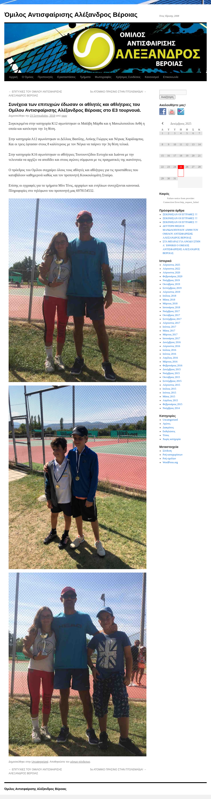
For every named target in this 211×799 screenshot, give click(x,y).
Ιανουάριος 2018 (171, 307)
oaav (64, 115)
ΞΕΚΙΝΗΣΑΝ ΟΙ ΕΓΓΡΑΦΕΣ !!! (180, 214)
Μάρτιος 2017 (170, 334)
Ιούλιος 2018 (169, 295)
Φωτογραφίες (103, 77)
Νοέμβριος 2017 (171, 311)
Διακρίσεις (168, 427)
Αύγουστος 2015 (171, 384)
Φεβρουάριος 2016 (172, 365)
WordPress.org (170, 462)
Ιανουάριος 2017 (171, 338)
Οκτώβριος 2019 (171, 284)
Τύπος (166, 435)
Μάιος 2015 (169, 396)
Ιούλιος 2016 (169, 349)
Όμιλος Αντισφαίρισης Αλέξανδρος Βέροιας (71, 14)
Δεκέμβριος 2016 (172, 342)
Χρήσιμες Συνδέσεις (128, 77)
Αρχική (13, 77)
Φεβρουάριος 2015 (172, 404)
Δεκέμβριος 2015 (172, 369)
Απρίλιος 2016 (170, 357)
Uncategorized (39, 761)
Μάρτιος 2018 (170, 303)
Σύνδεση (167, 450)
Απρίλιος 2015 (170, 400)
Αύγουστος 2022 (171, 268)
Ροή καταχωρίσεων (173, 454)
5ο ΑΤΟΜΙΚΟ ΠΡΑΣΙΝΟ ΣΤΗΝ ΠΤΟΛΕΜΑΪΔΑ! (118, 91)
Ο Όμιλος (28, 77)
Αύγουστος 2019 (171, 291)
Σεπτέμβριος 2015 (172, 380)
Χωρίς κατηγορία (172, 439)
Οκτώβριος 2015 (171, 377)
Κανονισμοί (152, 77)
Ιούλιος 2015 (169, 388)
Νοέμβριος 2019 (171, 280)
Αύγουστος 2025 (171, 264)
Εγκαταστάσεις (66, 77)
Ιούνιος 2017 (169, 326)
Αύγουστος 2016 (171, 346)
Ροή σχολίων (169, 458)
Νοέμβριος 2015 (171, 373)
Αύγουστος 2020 (171, 272)
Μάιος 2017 (169, 330)
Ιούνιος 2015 (169, 392)
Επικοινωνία (170, 77)
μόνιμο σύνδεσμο (80, 761)
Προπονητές (45, 77)
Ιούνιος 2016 (169, 353)
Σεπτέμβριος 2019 (172, 288)
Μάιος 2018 (169, 299)
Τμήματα (85, 77)
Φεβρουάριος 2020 (172, 276)
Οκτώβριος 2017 (171, 315)
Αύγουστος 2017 (171, 322)
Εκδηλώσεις (169, 431)
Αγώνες (167, 423)
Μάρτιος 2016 (170, 361)
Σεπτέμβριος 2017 (172, 319)
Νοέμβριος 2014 (171, 408)
